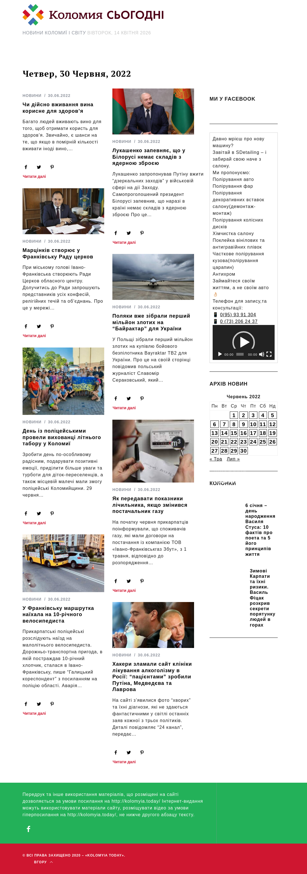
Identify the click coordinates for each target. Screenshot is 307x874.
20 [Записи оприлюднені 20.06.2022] (215, 442)
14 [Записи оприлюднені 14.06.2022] (224, 433)
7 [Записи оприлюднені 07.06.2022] (224, 424)
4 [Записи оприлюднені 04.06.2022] (263, 415)
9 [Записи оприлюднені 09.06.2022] (243, 424)
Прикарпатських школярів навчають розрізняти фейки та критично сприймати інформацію (243, 493)
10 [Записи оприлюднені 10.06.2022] (253, 424)
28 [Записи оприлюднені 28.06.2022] (224, 451)
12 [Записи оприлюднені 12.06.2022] (272, 424)
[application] (244, 342)
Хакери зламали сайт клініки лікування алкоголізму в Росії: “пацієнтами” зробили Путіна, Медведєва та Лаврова (152, 676)
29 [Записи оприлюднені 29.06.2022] (234, 451)
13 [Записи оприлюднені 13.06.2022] (215, 433)
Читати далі (34, 176)
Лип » (233, 459)
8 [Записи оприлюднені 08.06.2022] (234, 424)
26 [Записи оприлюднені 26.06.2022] (272, 442)
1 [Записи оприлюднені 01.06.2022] (234, 415)
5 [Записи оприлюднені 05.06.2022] (272, 415)
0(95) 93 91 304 (238, 314)
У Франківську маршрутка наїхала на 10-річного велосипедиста (58, 614)
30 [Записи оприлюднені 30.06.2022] (243, 451)
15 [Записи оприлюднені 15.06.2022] (234, 433)
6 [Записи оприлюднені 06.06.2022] (214, 424)
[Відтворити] (220, 354)
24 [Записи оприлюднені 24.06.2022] (253, 442)
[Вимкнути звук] (261, 354)
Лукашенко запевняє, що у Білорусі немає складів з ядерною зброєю (148, 157)
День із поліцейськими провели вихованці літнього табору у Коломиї (62, 437)
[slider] (240, 354)
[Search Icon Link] (223, 55)
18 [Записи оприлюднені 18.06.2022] (263, 433)
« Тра (216, 459)
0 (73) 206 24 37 (238, 321)
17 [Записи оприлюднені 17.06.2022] (253, 433)
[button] (243, 342)
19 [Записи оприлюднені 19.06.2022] (272, 433)
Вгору (43, 862)
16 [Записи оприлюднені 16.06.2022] (243, 433)
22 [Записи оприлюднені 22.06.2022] (234, 442)
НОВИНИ (32, 95)
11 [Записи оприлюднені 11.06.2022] (263, 424)
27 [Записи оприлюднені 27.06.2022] (215, 451)
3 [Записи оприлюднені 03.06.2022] (253, 415)
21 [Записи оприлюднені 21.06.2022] (224, 442)
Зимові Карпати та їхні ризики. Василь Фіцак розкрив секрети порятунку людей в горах (262, 597)
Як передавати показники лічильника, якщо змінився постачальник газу (150, 505)
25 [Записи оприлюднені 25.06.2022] (263, 442)
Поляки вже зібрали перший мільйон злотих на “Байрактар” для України (151, 322)
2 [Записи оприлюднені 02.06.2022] (243, 415)
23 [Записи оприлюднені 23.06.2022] (243, 442)
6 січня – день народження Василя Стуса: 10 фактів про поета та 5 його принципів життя (260, 530)
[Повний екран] (269, 354)
